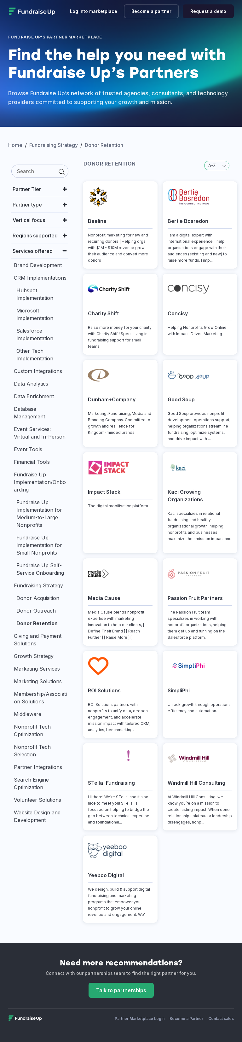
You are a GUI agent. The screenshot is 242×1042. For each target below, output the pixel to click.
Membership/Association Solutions (40, 698)
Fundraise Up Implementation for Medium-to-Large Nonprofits (39, 513)
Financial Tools (32, 462)
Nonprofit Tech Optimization (32, 730)
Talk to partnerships (121, 990)
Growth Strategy (34, 656)
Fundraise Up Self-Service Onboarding (40, 569)
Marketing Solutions (38, 681)
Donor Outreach (36, 611)
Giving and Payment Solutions (37, 640)
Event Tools (28, 449)
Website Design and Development (37, 816)
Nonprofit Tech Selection (32, 751)
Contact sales (221, 1018)
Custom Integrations (38, 371)
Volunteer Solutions (37, 800)
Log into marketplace (93, 11)
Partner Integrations (38, 767)
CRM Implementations (40, 278)
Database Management (29, 413)
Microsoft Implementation (34, 314)
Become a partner (151, 11)
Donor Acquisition (37, 598)
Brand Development (38, 265)
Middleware (27, 714)
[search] (39, 171)
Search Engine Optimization (31, 783)
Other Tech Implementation (34, 355)
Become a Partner (186, 1018)
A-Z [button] (217, 165)
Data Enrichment (34, 396)
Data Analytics (31, 384)
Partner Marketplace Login (139, 1018)
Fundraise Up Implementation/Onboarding (40, 482)
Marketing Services (37, 669)
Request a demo (208, 11)
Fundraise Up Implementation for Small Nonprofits (39, 545)
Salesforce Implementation (34, 334)
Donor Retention (37, 623)
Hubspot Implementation (34, 294)
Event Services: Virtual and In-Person (40, 433)
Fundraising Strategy (38, 585)
